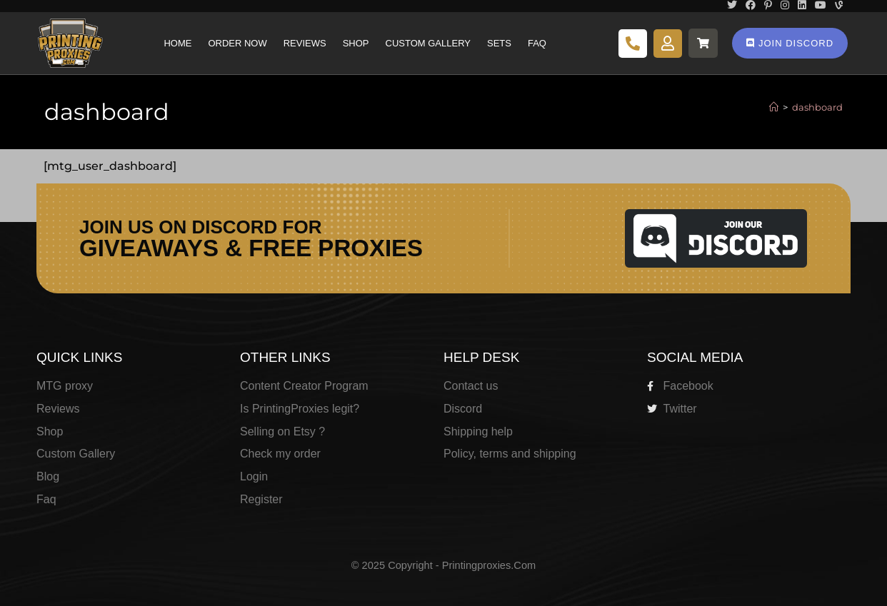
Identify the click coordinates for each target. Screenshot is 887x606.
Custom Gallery (428, 43)
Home (177, 43)
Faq (537, 43)
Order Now (237, 43)
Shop (356, 43)
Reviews (305, 43)
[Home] (773, 107)
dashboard (817, 107)
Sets (499, 43)
